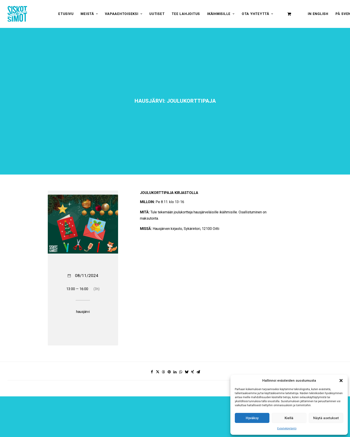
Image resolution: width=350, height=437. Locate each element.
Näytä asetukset (326, 418)
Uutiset (157, 14)
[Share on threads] (163, 340)
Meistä (89, 14)
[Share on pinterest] (169, 340)
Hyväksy (252, 418)
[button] (341, 380)
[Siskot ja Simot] (17, 14)
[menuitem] (66, 14)
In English (318, 14)
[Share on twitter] (157, 340)
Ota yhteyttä (257, 14)
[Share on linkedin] (175, 340)
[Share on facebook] (151, 340)
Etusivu (65, 14)
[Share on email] (198, 340)
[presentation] (228, 416)
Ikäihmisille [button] (221, 14)
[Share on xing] (192, 340)
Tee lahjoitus (186, 14)
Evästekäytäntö (286, 428)
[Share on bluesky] (186, 340)
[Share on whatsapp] (180, 340)
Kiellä (289, 418)
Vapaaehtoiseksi (123, 14)
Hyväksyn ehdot (175, 416)
